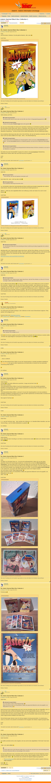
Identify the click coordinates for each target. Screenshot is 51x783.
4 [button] (48, 23)
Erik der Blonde (21, 160)
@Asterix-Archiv (6, 316)
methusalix (6, 25)
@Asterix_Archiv (17, 316)
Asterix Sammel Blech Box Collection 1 (14, 19)
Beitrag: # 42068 (4, 416)
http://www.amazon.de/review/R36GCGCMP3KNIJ (12, 256)
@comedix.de (27, 316)
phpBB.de (30, 778)
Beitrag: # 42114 (4, 697)
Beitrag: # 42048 (4, 308)
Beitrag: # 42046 (4, 239)
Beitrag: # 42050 (4, 325)
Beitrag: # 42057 (4, 353)
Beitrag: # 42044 (4, 112)
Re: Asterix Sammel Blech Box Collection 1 (14, 30)
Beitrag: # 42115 (4, 735)
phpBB (22, 776)
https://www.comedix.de (15, 315)
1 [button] (43, 23)
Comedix (7, 21)
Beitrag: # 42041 (4, 31)
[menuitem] (9, 14)
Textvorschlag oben (9, 759)
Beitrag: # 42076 (4, 435)
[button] (41, 23)
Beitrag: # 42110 (4, 457)
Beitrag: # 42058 (4, 379)
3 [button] (46, 23)
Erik (5, 106)
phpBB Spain (27, 777)
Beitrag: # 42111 (4, 589)
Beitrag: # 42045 (4, 169)
